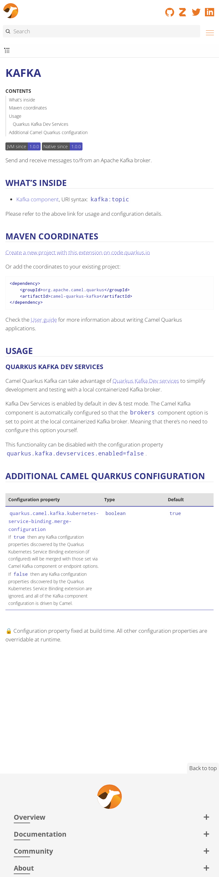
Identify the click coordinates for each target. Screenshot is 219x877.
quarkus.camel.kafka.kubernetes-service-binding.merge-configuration (53, 521)
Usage (15, 116)
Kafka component (37, 199)
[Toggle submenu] (7, 51)
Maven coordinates (28, 108)
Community (33, 851)
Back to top (203, 768)
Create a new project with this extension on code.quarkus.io (77, 252)
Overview (29, 817)
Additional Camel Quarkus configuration (48, 132)
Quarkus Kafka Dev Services (40, 124)
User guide (44, 319)
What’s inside (22, 100)
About (24, 868)
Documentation (40, 834)
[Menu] (208, 32)
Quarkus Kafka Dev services (146, 380)
